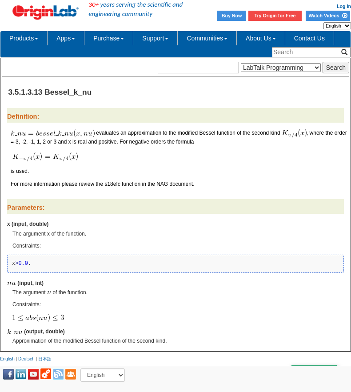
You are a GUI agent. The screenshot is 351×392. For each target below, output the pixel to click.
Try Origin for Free (275, 15)
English (7, 358)
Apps (65, 38)
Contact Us (309, 38)
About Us (261, 38)
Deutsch (26, 358)
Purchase (108, 38)
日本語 (45, 358)
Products (23, 38)
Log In (344, 6)
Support (155, 38)
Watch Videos (327, 15)
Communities (207, 38)
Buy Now (232, 15)
